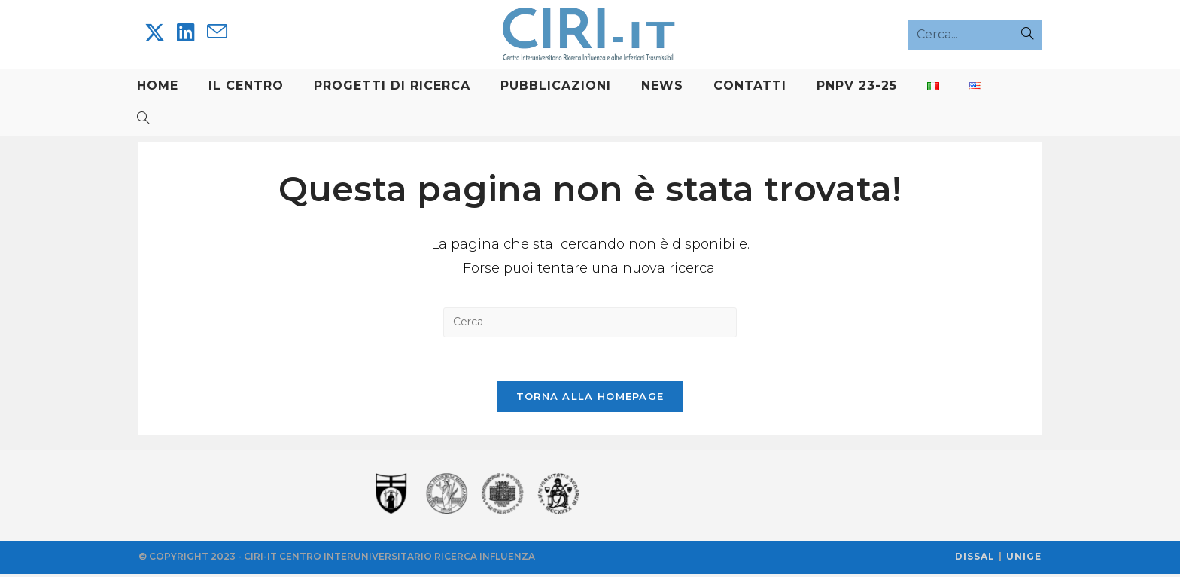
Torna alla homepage (590, 399)
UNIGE (1024, 559)
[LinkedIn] (186, 33)
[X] (154, 33)
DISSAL (975, 559)
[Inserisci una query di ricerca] (590, 323)
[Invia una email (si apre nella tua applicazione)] (217, 32)
